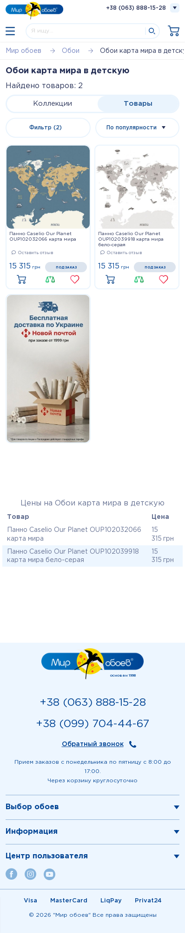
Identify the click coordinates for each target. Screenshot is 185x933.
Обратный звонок (93, 744)
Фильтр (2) (45, 127)
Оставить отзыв (32, 253)
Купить (24, 280)
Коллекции (52, 104)
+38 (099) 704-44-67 (92, 724)
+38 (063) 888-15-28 (136, 8)
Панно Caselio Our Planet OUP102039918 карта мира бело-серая (131, 239)
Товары (138, 104)
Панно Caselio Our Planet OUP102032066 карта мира (42, 237)
